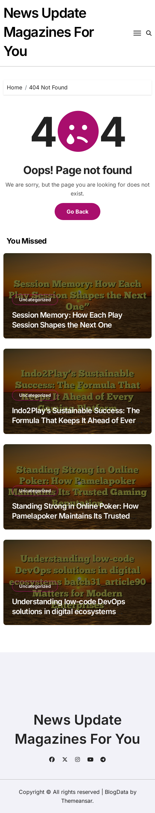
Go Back (77, 211)
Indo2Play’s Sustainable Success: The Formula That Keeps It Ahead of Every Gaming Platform (76, 420)
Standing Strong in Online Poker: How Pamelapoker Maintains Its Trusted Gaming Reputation (75, 516)
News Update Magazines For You (48, 31)
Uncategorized (35, 299)
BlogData (116, 791)
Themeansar (76, 800)
